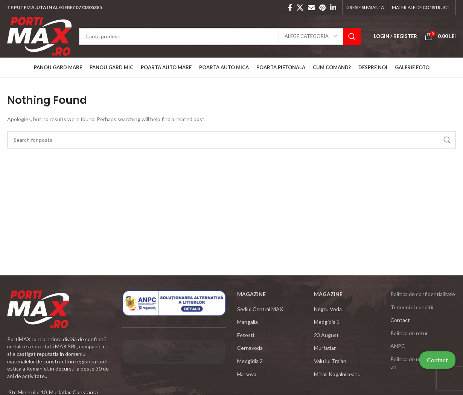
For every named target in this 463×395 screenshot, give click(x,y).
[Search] (220, 36)
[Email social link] (311, 7)
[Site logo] (39, 35)
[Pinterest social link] (322, 7)
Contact (437, 359)
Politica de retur (409, 333)
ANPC (397, 346)
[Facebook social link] (290, 7)
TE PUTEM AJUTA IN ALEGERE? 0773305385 (54, 7)
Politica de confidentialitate (422, 294)
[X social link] (300, 7)
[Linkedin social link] (333, 7)
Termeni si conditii (411, 307)
